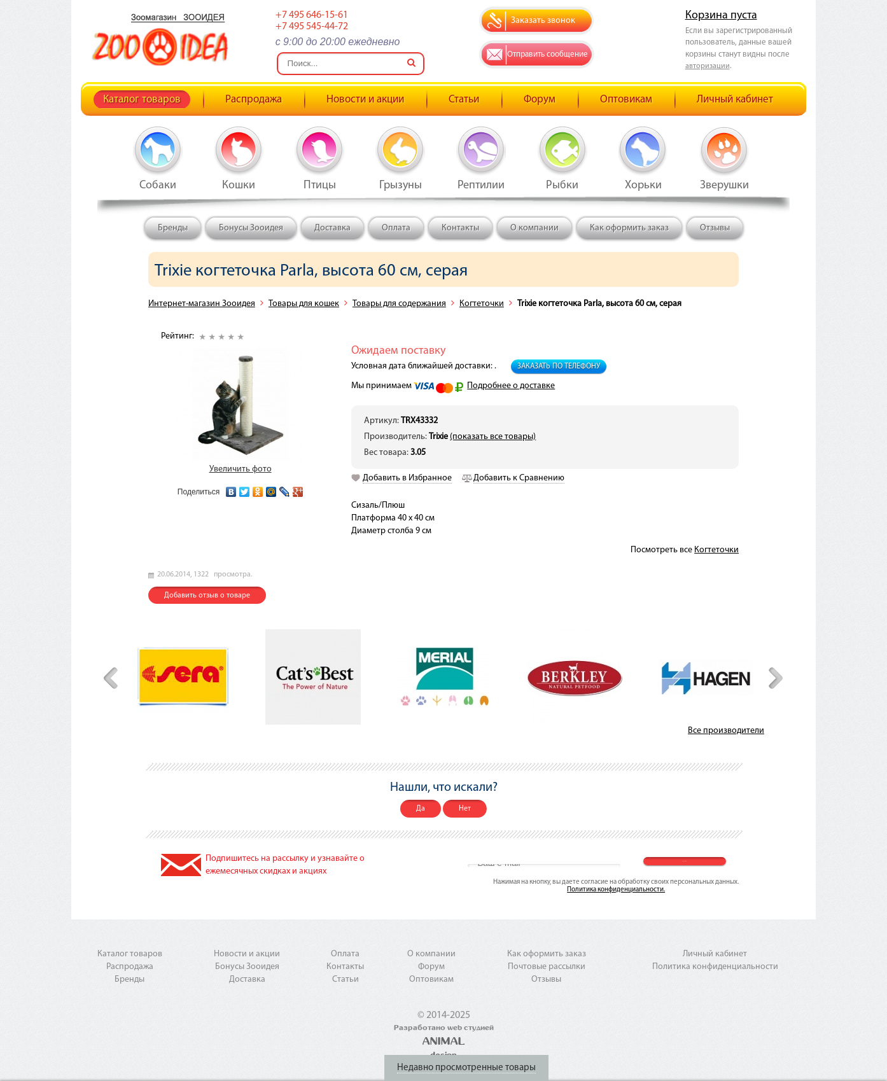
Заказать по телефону (558, 366)
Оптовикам (626, 99)
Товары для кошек (304, 304)
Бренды (173, 228)
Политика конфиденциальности (715, 967)
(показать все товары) (493, 437)
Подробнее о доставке (511, 386)
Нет (465, 808)
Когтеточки (481, 304)
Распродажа (253, 99)
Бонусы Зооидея (251, 228)
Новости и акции (365, 99)
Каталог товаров (142, 99)
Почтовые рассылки (546, 967)
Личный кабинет (735, 99)
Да (420, 808)
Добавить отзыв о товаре (207, 595)
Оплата (396, 228)
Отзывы (715, 228)
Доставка (332, 228)
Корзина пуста (721, 16)
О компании (534, 228)
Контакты (460, 228)
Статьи (464, 99)
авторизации (707, 66)
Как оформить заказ (629, 228)
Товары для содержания (399, 304)
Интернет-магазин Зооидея (201, 304)
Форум (539, 99)
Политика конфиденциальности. (616, 889)
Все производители (726, 731)
